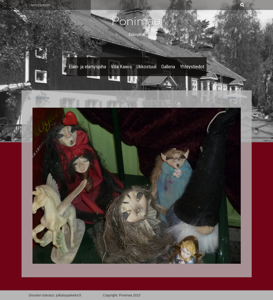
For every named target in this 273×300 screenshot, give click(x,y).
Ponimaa (136, 21)
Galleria (168, 66)
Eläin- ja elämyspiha (87, 66)
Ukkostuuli (147, 66)
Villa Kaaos (121, 66)
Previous (41, 98)
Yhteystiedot (40, 5)
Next (235, 98)
